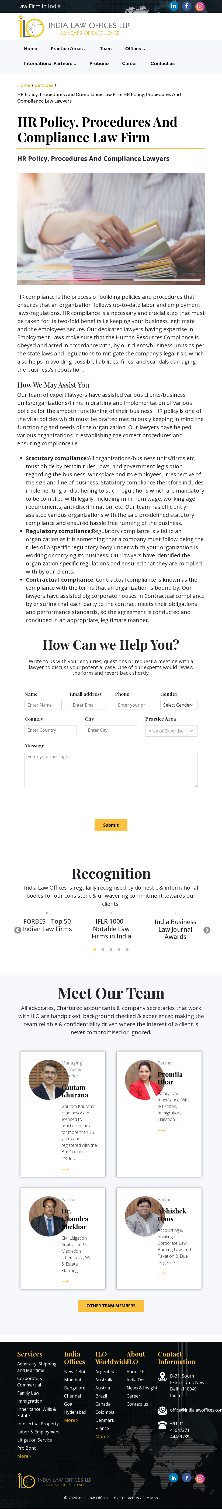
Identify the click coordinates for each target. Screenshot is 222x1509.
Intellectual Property (38, 1424)
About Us (136, 1372)
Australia (104, 1380)
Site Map (150, 1498)
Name (31, 694)
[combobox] (171, 731)
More (24, 1456)
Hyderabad (75, 1412)
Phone (122, 694)
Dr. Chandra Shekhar (74, 1218)
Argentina (105, 1372)
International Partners (50, 64)
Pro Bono (27, 1448)
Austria (102, 1388)
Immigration (29, 1401)
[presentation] (65, 803)
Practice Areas (68, 49)
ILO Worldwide (112, 1357)
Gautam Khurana (74, 1091)
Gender (169, 694)
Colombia (105, 1412)
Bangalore (74, 1388)
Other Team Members (111, 1306)
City (89, 718)
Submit (111, 825)
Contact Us (129, 1498)
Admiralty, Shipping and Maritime (37, 1367)
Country (34, 718)
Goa (68, 1404)
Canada (102, 1404)
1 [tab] (95, 949)
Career (129, 63)
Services (43, 85)
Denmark (104, 1420)
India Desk (137, 1380)
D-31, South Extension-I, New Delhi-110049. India (187, 1385)
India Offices (74, 1357)
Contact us (163, 63)
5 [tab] (127, 949)
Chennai (72, 1396)
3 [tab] (111, 949)
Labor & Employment (38, 1432)
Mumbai (72, 1380)
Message (34, 745)
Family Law (28, 1393)
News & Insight (142, 1388)
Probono (99, 63)
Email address (86, 694)
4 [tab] (119, 949)
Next (205, 929)
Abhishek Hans (172, 1214)
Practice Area (160, 718)
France (102, 1428)
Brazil (101, 1396)
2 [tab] (103, 949)
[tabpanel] (47, 925)
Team (106, 49)
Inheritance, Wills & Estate (36, 1412)
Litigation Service (34, 1440)
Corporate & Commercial (29, 1381)
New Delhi (74, 1372)
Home (30, 49)
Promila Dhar (170, 1078)
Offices (135, 49)
